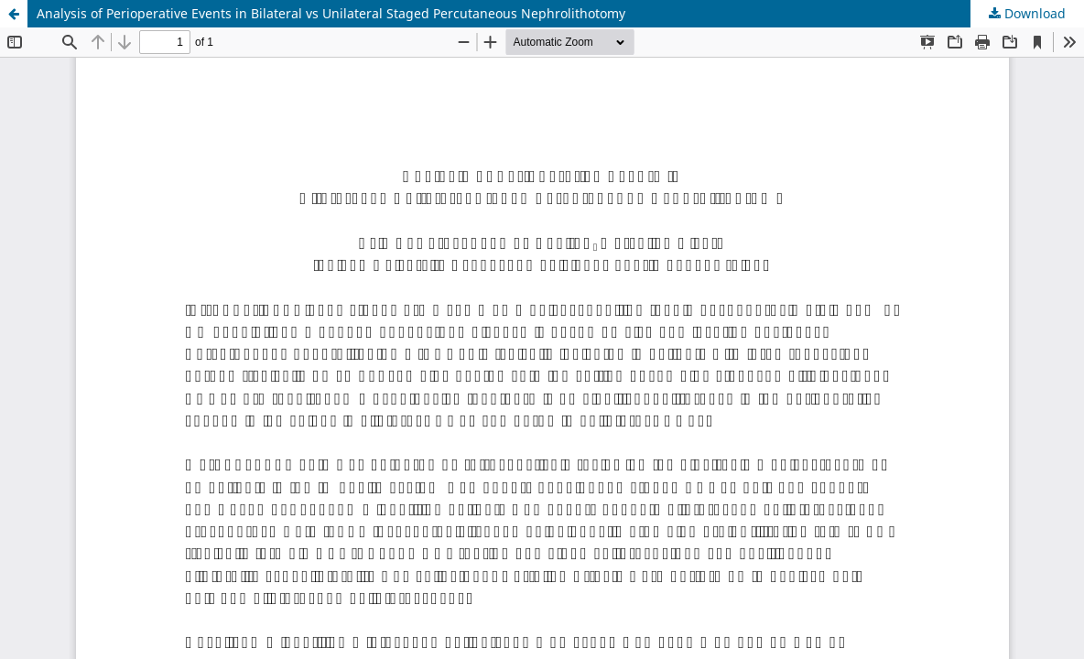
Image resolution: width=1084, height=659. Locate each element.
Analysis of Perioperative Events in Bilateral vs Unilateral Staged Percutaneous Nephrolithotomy (331, 13)
